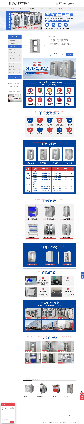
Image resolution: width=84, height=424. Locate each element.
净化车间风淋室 (12, 69)
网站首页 (12, 8)
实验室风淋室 (11, 66)
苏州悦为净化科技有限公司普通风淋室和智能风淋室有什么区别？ (20, 90)
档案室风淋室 (11, 55)
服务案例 (41, 8)
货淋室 (25, 396)
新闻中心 (51, 8)
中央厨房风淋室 (12, 49)
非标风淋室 (12, 43)
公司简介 (60, 8)
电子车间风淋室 (12, 72)
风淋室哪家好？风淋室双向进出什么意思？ (16, 80)
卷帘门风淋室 (53, 396)
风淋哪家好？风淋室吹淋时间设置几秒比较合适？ (17, 82)
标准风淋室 (12, 40)
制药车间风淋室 (12, 58)
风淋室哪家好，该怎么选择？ (13, 88)
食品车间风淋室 (12, 52)
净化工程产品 (31, 8)
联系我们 (69, 8)
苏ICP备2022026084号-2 (57, 422)
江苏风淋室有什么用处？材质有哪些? (15, 85)
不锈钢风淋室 (66, 396)
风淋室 (21, 8)
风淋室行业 (12, 46)
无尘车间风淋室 (12, 63)
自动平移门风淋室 (41, 396)
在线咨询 (70, 54)
